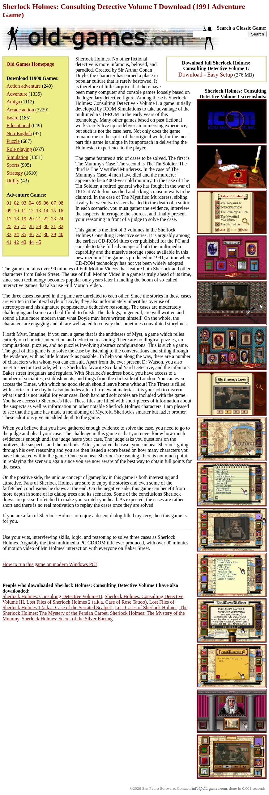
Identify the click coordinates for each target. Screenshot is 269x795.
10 (16, 210)
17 (8, 218)
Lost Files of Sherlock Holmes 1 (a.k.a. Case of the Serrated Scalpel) (88, 604)
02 (16, 203)
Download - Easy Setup (205, 74)
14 (45, 210)
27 (23, 226)
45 (38, 242)
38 (46, 234)
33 (8, 234)
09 (8, 210)
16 (60, 210)
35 (23, 234)
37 (38, 234)
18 (16, 218)
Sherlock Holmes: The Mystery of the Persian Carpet (55, 613)
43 (23, 242)
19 (23, 218)
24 (60, 218)
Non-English (19, 133)
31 (53, 226)
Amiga (13, 101)
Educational (18, 125)
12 (30, 210)
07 (53, 203)
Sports (12, 165)
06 (46, 203)
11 (23, 210)
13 (38, 210)
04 (31, 203)
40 (60, 234)
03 (23, 203)
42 (16, 242)
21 (38, 218)
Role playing (19, 149)
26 (16, 226)
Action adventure (23, 86)
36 (31, 234)
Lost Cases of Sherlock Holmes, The (151, 607)
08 (60, 203)
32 (60, 226)
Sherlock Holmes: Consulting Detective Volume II (52, 596)
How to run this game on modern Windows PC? (49, 564)
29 (38, 226)
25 (8, 226)
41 (8, 242)
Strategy (14, 173)
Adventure (17, 94)
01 (8, 203)
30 (46, 226)
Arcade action (20, 109)
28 (31, 226)
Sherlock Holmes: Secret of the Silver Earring (67, 618)
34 (16, 234)
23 (53, 218)
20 (31, 218)
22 (46, 218)
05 (38, 203)
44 (31, 242)
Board (12, 117)
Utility (12, 180)
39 (53, 234)
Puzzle (13, 141)
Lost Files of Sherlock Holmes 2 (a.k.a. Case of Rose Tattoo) (86, 602)
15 (53, 210)
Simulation (17, 157)
